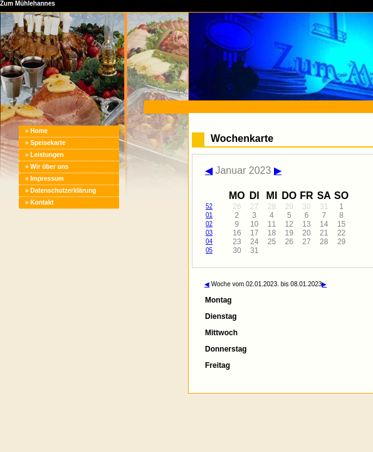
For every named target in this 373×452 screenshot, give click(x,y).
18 (272, 233)
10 (254, 224)
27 (254, 206)
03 (209, 232)
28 (272, 206)
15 (341, 224)
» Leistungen (44, 154)
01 (209, 215)
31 (324, 206)
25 (272, 241)
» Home (36, 130)
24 (254, 241)
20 (306, 233)
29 (289, 206)
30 (306, 206)
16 (237, 233)
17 (254, 233)
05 (209, 250)
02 (209, 223)
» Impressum (44, 178)
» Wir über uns (46, 166)
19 (289, 233)
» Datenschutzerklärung (60, 190)
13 (306, 224)
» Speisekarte (45, 142)
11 (272, 224)
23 (237, 241)
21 (324, 233)
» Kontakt (39, 202)
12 (289, 224)
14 (324, 224)
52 (209, 206)
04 (209, 241)
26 (237, 206)
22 (341, 233)
